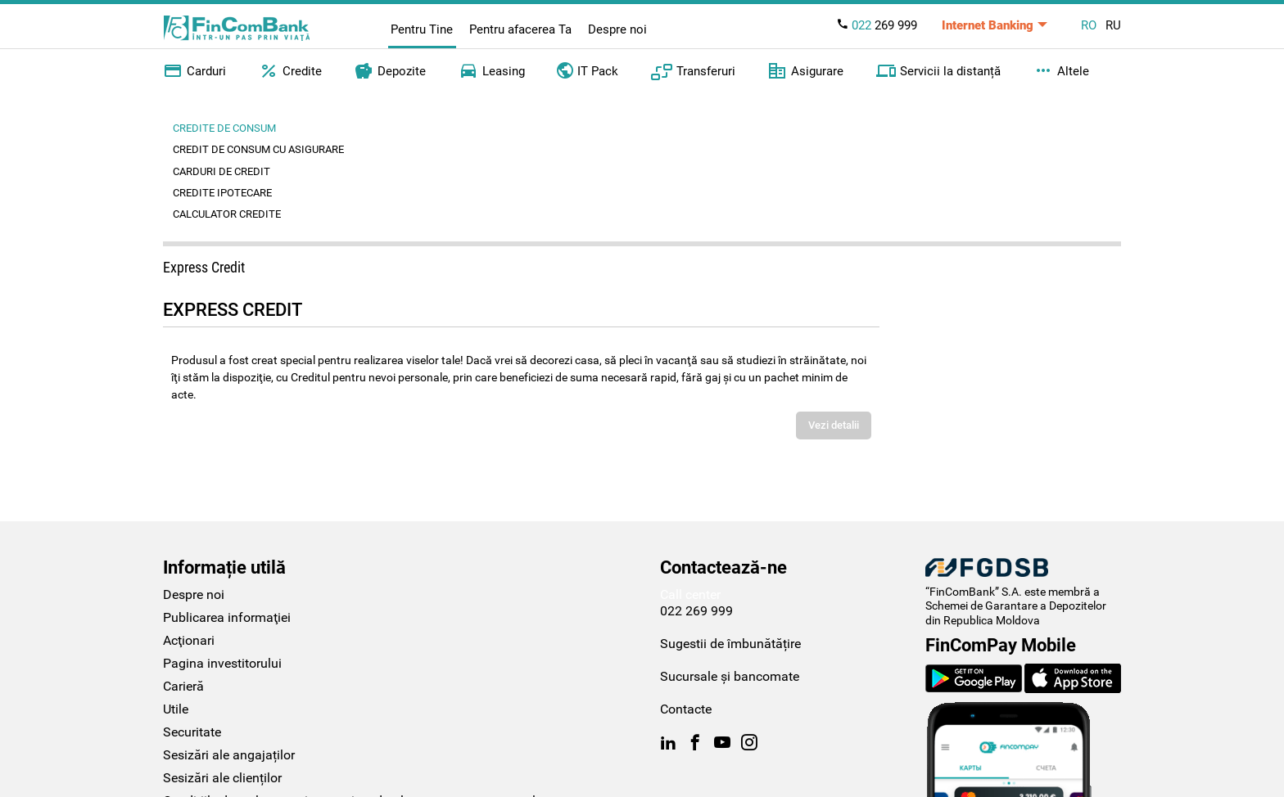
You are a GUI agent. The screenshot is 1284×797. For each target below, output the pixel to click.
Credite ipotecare (222, 193)
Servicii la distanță (938, 71)
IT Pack (587, 69)
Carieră (183, 686)
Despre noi (617, 29)
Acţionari (189, 640)
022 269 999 (696, 611)
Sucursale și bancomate (729, 676)
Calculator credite (227, 214)
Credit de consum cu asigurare (258, 149)
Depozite (390, 71)
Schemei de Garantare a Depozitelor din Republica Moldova (1015, 613)
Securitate (192, 732)
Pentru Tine (422, 29)
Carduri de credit (221, 171)
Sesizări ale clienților (222, 778)
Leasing (492, 71)
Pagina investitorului (222, 663)
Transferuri (693, 71)
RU (1113, 25)
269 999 (876, 25)
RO (1088, 25)
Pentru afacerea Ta (520, 29)
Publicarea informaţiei (227, 617)
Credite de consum (224, 128)
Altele (1061, 71)
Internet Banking (987, 25)
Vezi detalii (833, 425)
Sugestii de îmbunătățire (730, 643)
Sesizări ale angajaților (229, 755)
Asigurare (805, 71)
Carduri (194, 71)
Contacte (686, 709)
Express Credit (204, 267)
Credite (290, 71)
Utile (175, 709)
